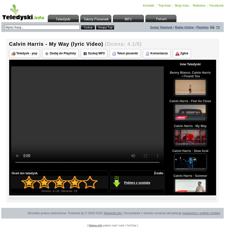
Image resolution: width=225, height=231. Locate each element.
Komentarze (156, 54)
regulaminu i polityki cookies (201, 213)
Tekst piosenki (125, 54)
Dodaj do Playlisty (60, 54)
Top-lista (164, 5)
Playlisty (202, 27)
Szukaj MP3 (93, 53)
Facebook (216, 5)
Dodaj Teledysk (161, 27)
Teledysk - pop (24, 53)
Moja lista (182, 5)
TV (218, 27)
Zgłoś (181, 54)
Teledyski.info (112, 213)
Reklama (199, 5)
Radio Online (184, 27)
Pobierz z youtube (137, 182)
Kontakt (148, 5)
